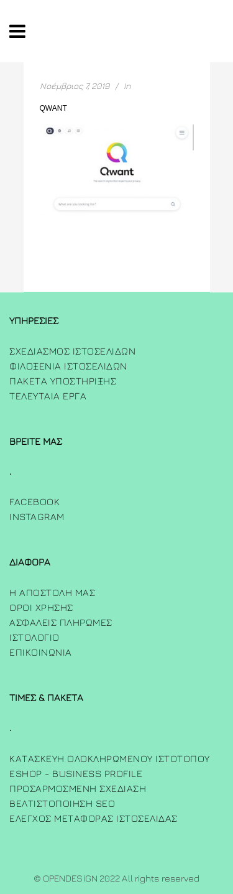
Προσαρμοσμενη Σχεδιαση (77, 788)
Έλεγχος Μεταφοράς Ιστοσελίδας (93, 818)
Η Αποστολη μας (52, 592)
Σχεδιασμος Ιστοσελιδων (72, 350)
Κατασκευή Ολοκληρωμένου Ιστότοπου (109, 758)
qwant (53, 108)
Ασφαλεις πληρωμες (60, 622)
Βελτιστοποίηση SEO (62, 803)
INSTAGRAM (37, 516)
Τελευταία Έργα (47, 395)
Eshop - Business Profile (75, 773)
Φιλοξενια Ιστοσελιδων (68, 365)
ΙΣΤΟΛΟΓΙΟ (34, 637)
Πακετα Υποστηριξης (62, 380)
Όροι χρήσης (41, 607)
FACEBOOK (34, 501)
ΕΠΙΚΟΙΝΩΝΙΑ (40, 652)
